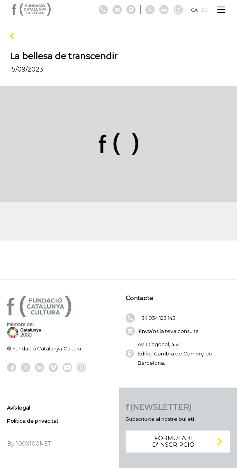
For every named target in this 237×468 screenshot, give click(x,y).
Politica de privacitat (32, 421)
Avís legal (18, 408)
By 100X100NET (29, 443)
